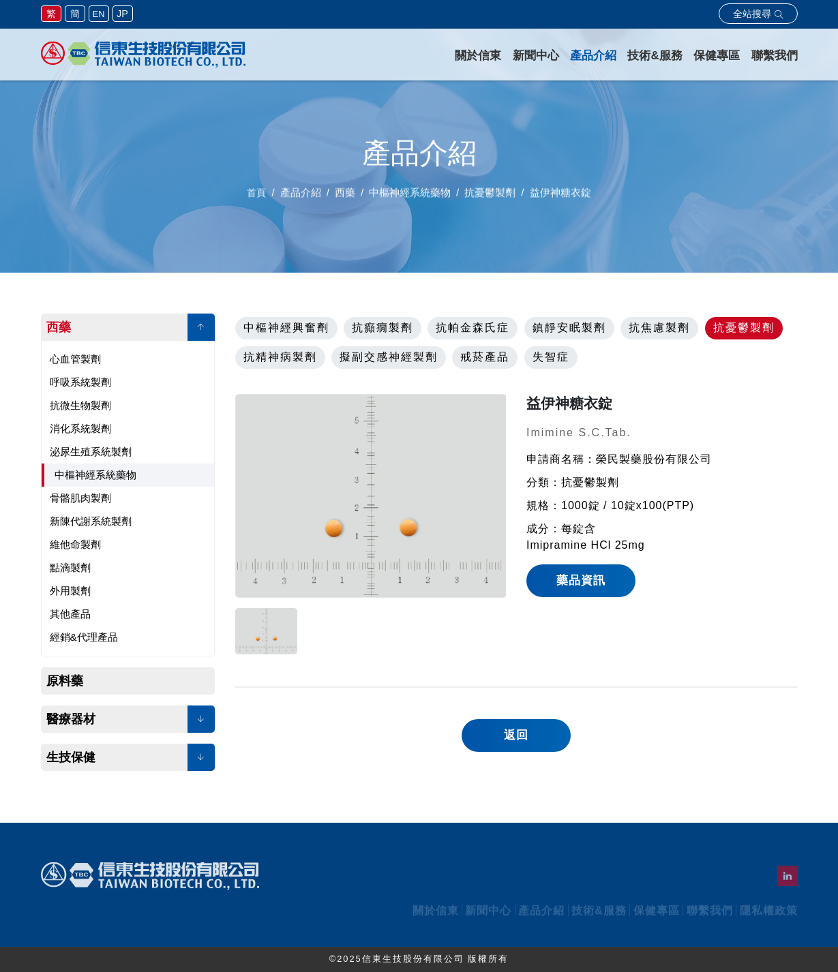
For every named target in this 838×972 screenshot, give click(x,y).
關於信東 (478, 55)
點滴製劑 (70, 567)
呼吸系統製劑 (80, 382)
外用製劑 (70, 590)
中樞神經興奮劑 (286, 327)
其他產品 (70, 614)
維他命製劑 (75, 544)
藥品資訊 (580, 580)
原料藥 (64, 681)
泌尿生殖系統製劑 (91, 451)
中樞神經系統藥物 (95, 475)
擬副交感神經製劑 (389, 357)
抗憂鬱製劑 (744, 327)
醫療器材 (70, 719)
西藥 (58, 327)
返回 (516, 735)
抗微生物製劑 (80, 405)
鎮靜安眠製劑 (569, 327)
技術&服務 (654, 55)
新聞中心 (536, 55)
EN (99, 14)
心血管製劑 (75, 359)
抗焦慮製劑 (659, 327)
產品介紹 (593, 55)
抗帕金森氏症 (472, 327)
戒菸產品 (484, 357)
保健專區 (716, 55)
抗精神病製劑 (280, 357)
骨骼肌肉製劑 (80, 498)
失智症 (551, 357)
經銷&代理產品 (84, 637)
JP (122, 13)
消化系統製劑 (80, 428)
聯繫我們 (774, 55)
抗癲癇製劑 (382, 327)
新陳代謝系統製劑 (91, 521)
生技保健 (70, 757)
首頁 (256, 197)
